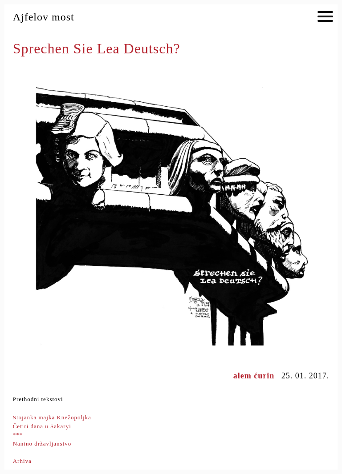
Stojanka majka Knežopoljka (52, 417)
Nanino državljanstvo (42, 443)
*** (18, 434)
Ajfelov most (43, 17)
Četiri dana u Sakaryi (42, 426)
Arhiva (22, 461)
